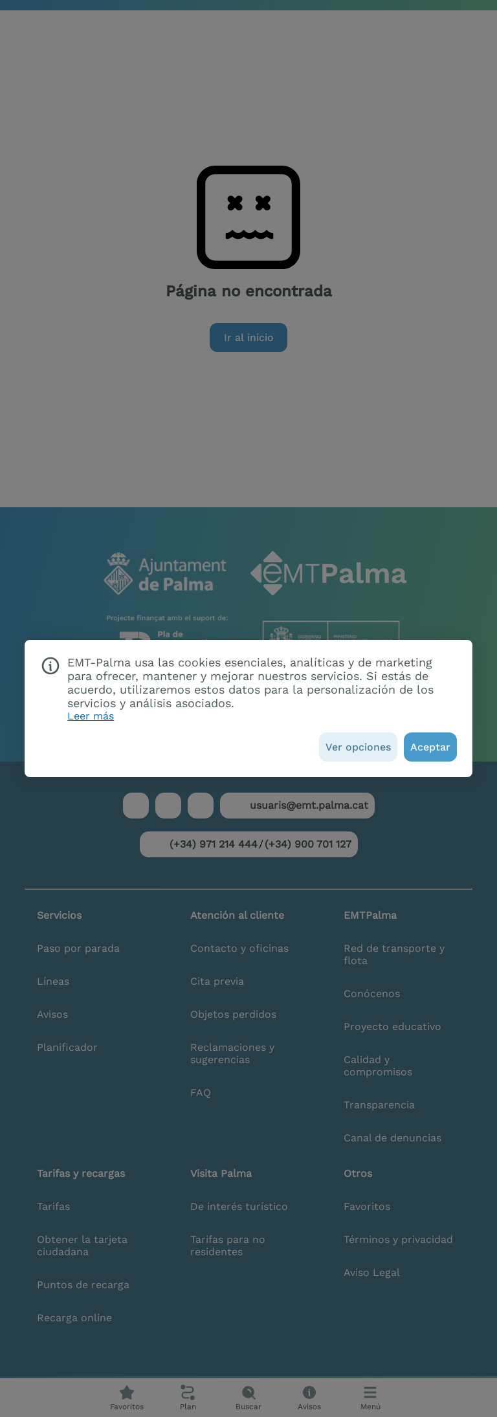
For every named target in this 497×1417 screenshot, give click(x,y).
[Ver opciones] (358, 747)
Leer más (90, 716)
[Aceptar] (430, 747)
